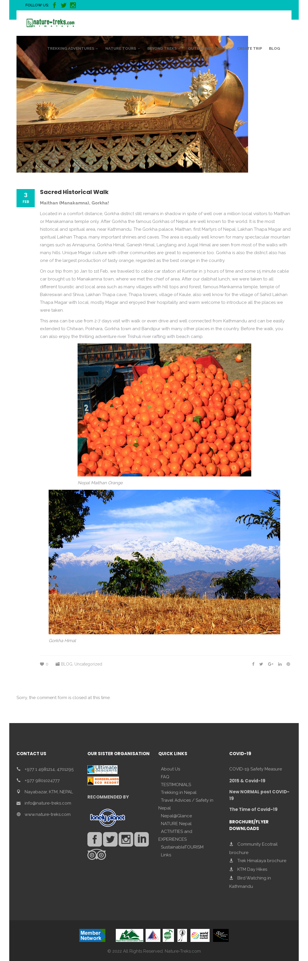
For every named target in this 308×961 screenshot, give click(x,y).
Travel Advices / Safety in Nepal (185, 804)
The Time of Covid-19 (253, 809)
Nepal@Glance (176, 815)
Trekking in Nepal (179, 792)
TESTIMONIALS (176, 784)
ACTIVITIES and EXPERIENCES (175, 835)
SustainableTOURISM (182, 847)
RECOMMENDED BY (108, 797)
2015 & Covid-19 (247, 781)
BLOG (66, 664)
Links (166, 854)
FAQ (165, 776)
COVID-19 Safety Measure (255, 769)
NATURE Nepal (176, 823)
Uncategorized (88, 664)
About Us (170, 769)
